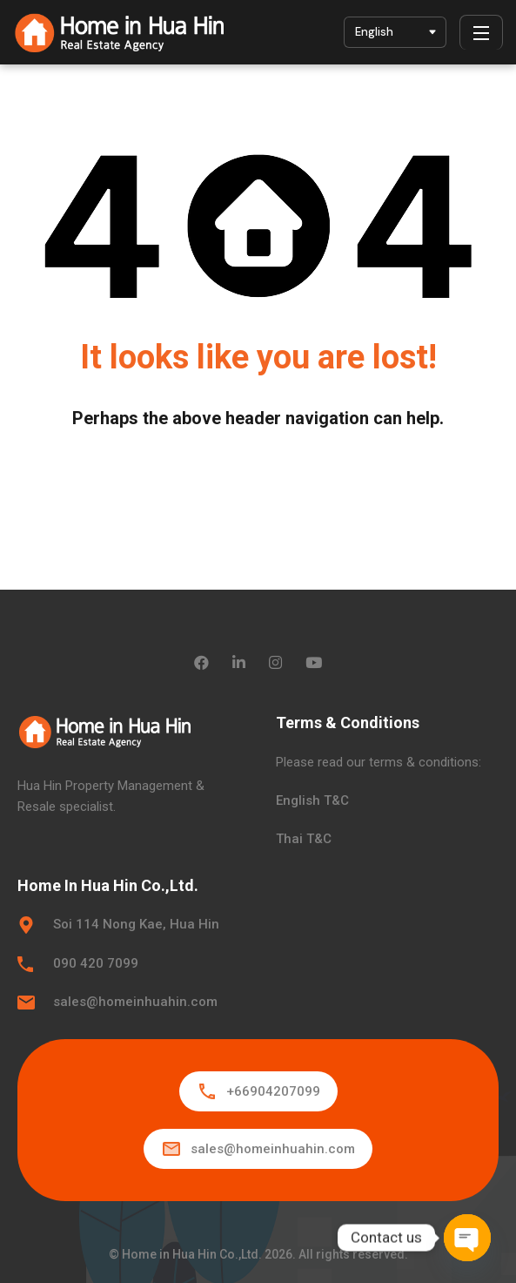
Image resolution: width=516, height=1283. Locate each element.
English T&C (312, 800)
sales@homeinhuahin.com (135, 1002)
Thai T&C (304, 839)
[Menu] (481, 32)
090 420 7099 (95, 963)
